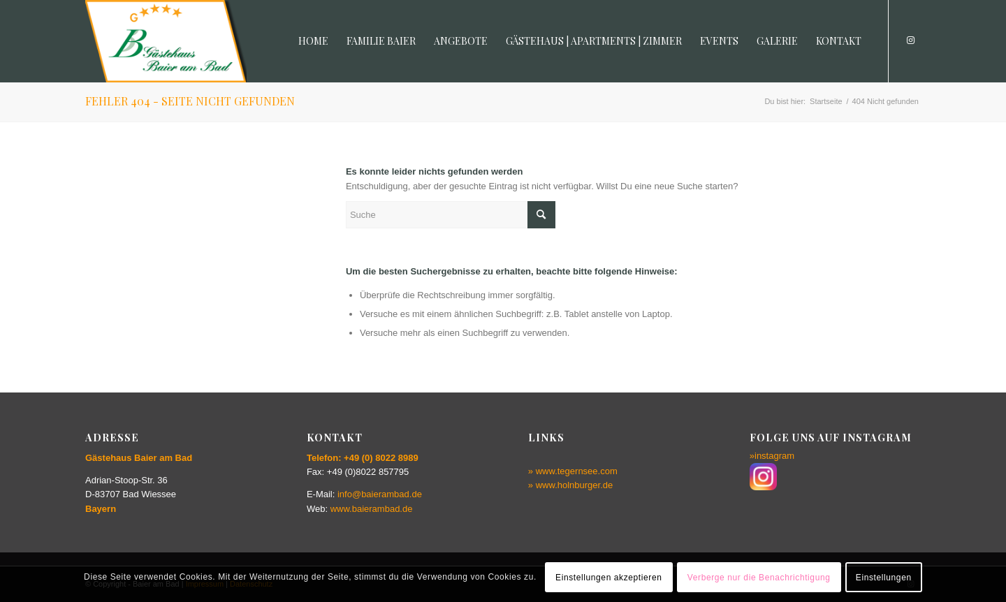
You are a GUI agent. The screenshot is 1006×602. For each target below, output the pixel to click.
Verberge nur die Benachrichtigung (759, 577)
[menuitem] (313, 41)
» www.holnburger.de (570, 485)
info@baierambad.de (379, 494)
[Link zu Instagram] (910, 40)
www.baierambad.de (371, 509)
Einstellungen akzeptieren (608, 577)
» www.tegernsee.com (573, 471)
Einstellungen (884, 577)
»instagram (772, 455)
